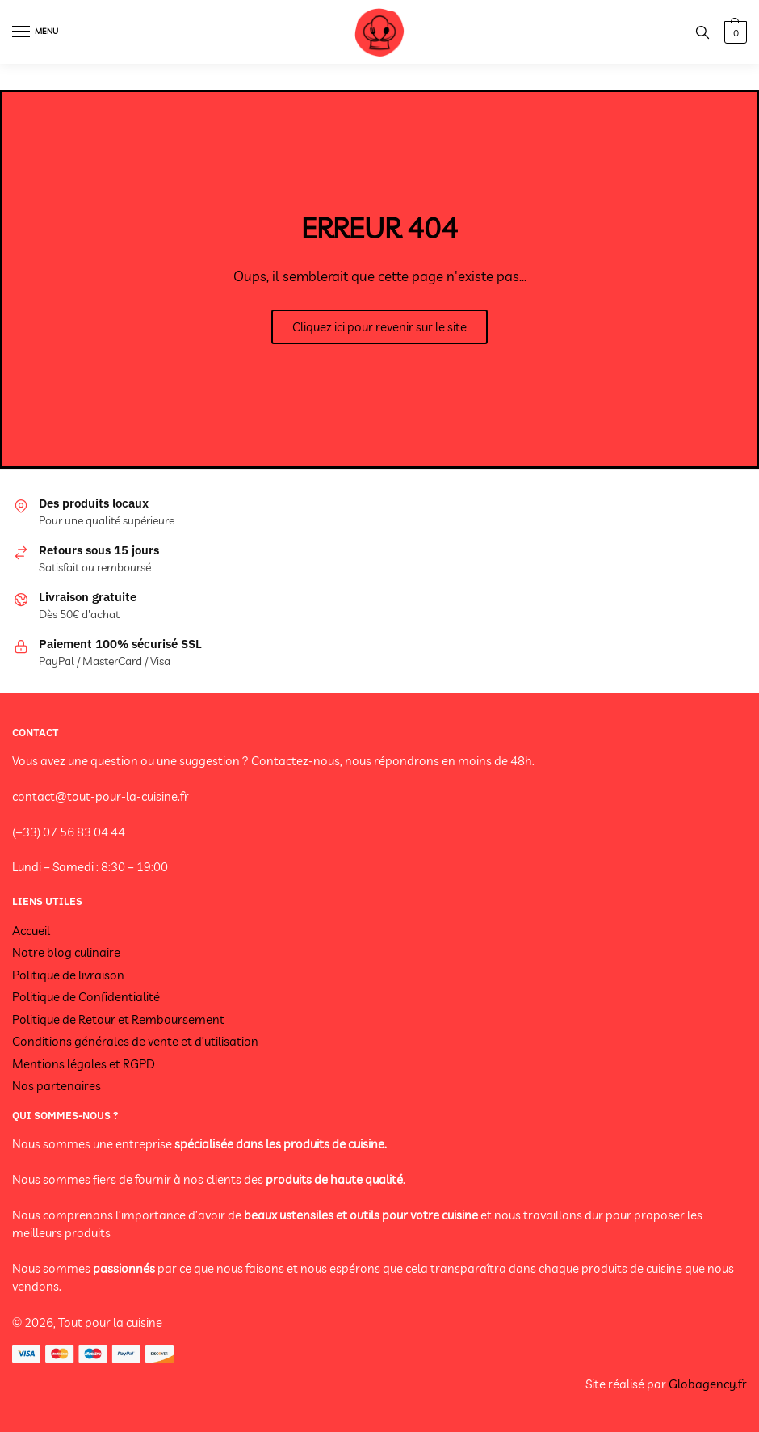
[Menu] (36, 32)
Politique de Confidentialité (86, 997)
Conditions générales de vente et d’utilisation (135, 1041)
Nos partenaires (56, 1085)
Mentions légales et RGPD (83, 1064)
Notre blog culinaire (66, 952)
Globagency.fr (708, 1384)
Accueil (31, 930)
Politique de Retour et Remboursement (118, 1019)
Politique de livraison (68, 975)
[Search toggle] (702, 32)
